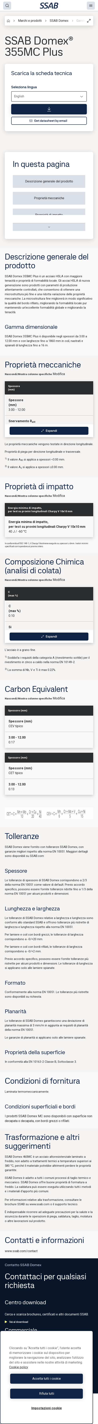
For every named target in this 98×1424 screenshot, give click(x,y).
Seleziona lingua (24, 87)
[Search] (7, 6)
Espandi (49, 431)
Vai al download (16, 1322)
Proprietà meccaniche (49, 198)
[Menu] (91, 6)
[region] (46, 1377)
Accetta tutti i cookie (46, 1378)
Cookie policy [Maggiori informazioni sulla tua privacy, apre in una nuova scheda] (18, 1367)
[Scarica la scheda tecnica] (49, 109)
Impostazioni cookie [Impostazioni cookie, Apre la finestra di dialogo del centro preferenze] (46, 1408)
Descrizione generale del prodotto (49, 181)
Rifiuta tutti (46, 1393)
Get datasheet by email (48, 121)
